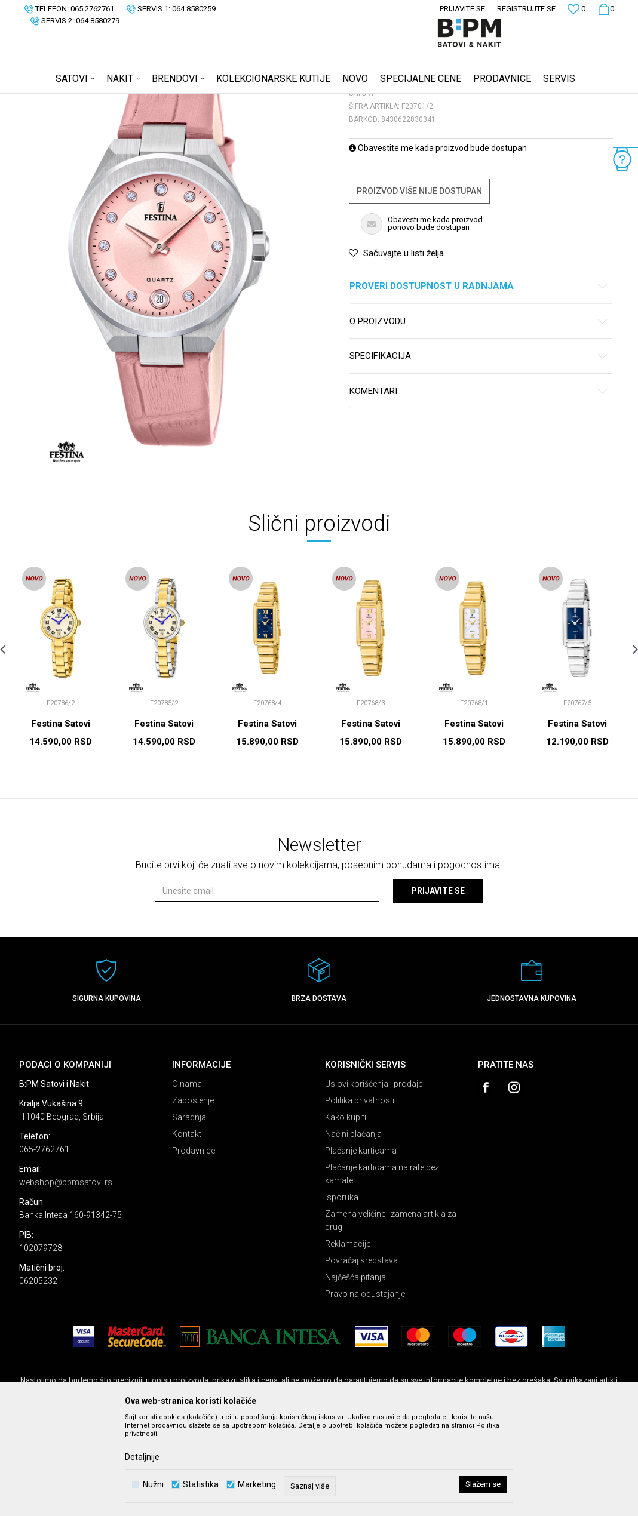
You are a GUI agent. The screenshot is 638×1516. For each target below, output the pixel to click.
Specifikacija (478, 450)
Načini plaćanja (353, 1227)
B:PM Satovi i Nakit (49, 101)
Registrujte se (526, 8)
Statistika (201, 1484)
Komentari (478, 485)
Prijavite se (438, 984)
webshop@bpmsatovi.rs (65, 1276)
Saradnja (189, 1211)
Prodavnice (193, 1244)
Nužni (153, 1484)
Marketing (257, 1484)
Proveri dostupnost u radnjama (478, 380)
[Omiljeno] (576, 10)
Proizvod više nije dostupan (419, 285)
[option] (60, 762)
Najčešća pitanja (355, 1371)
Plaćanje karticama (361, 1244)
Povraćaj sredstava (361, 1354)
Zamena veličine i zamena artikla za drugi (390, 1314)
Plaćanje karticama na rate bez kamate (382, 1267)
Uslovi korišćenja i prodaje (373, 1177)
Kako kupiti (345, 1211)
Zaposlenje (193, 1194)
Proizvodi (104, 101)
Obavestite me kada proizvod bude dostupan (438, 242)
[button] (612, 78)
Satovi (138, 101)
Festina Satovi (60, 817)
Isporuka (341, 1291)
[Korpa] (605, 9)
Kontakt (186, 1227)
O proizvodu (478, 415)
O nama (187, 1177)
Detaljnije (142, 1457)
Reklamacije (347, 1337)
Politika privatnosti (359, 1194)
